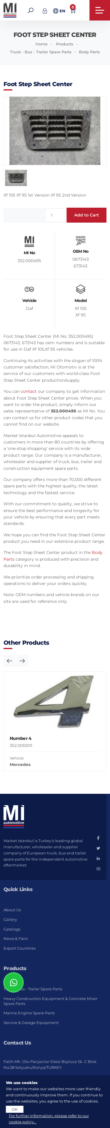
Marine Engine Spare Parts (29, 1013)
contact (29, 391)
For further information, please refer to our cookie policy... (49, 1118)
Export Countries (19, 948)
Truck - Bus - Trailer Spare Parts (41, 52)
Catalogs (12, 929)
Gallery (10, 919)
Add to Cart (86, 215)
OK (15, 1109)
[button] (9, 661)
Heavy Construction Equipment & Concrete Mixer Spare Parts (50, 1001)
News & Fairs (16, 938)
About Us (12, 909)
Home (41, 44)
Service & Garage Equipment (31, 1022)
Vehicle (17, 758)
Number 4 (20, 738)
